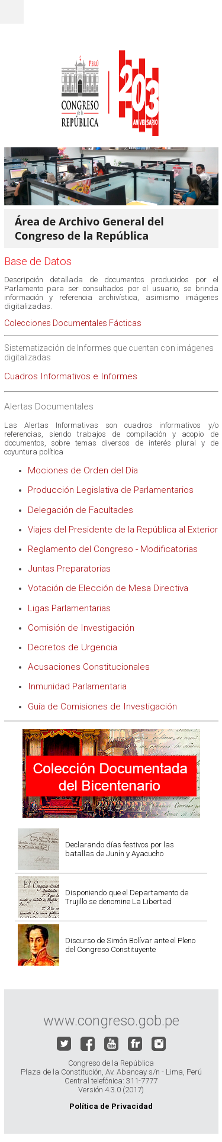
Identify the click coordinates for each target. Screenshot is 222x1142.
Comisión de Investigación (81, 627)
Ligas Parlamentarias (69, 608)
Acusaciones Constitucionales (89, 667)
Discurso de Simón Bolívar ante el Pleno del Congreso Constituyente (130, 945)
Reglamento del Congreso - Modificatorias (113, 549)
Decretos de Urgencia (72, 647)
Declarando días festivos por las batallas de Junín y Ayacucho (119, 849)
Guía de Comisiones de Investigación (102, 706)
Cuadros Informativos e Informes (70, 376)
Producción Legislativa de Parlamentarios (111, 490)
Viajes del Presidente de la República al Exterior (123, 529)
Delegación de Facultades (82, 510)
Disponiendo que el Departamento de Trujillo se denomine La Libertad (126, 897)
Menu (12, 12)
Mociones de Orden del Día (83, 470)
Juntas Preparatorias (69, 568)
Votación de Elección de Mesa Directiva (108, 588)
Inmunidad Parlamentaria (77, 686)
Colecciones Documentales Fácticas (72, 323)
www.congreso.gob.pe (111, 1020)
